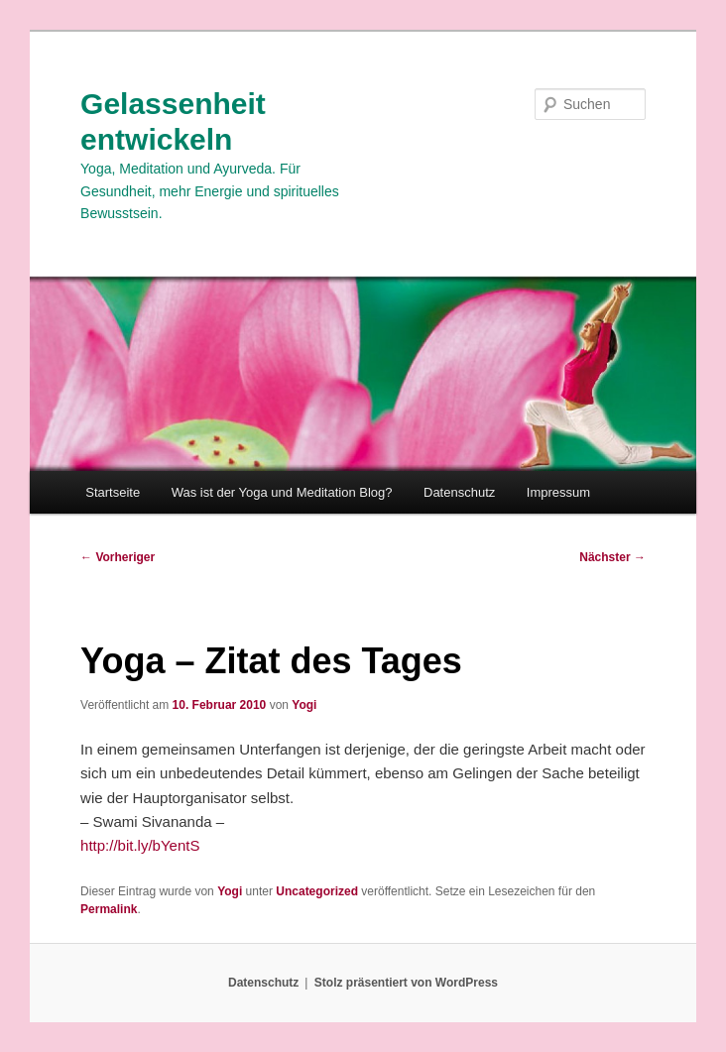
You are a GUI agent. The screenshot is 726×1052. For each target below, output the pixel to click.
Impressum (558, 492)
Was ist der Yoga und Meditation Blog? (282, 492)
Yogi (304, 705)
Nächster (612, 557)
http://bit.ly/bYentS (139, 845)
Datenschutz (459, 492)
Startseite (112, 492)
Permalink (108, 909)
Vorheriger (117, 557)
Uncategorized (317, 891)
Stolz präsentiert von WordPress (406, 983)
